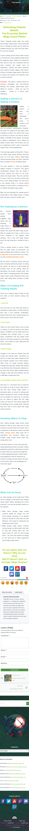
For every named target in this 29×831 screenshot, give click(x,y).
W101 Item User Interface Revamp (17, 768)
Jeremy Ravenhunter (6, 22)
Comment (5, 636)
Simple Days (24, 824)
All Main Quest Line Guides (11, 782)
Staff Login (22, 822)
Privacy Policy (8, 822)
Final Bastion (16, 2)
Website (4, 665)
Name (4, 652)
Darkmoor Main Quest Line (16, 765)
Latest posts (18, 592)
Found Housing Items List (19, 779)
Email (3, 659)
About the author (7, 592)
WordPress (11, 824)
